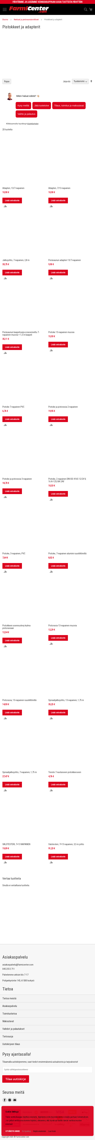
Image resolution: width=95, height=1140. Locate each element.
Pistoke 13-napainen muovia (61, 332)
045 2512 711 (8, 968)
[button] (5, 206)
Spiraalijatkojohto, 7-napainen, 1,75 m (19, 772)
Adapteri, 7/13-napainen (59, 188)
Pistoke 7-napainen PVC (13, 407)
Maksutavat (8, 1021)
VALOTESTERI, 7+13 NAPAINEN (16, 844)
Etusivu (5, 19)
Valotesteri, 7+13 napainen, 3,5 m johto (66, 844)
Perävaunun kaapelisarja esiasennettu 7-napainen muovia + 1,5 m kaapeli (20, 333)
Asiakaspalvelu (9, 1006)
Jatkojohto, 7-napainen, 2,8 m (16, 260)
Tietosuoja (7, 1036)
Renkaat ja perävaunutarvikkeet (26, 19)
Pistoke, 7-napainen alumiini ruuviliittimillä (67, 553)
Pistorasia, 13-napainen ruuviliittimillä (19, 700)
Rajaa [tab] (6, 81)
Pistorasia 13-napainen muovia (62, 625)
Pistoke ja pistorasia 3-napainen (17, 479)
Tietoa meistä (9, 998)
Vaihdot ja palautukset (13, 1028)
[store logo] (29, 9)
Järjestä (66, 81)
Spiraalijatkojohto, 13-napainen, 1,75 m (66, 700)
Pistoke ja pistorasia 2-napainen (63, 407)
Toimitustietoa (9, 1013)
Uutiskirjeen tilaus (11, 1044)
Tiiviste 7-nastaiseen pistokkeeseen (64, 772)
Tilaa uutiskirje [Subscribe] (15, 1079)
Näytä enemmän (39, 1131)
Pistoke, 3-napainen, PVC (13, 553)
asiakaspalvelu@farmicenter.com (17, 964)
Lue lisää (52, 1131)
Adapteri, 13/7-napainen (13, 188)
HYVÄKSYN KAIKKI (12, 1131)
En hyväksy (26, 1131)
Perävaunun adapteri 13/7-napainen (64, 260)
